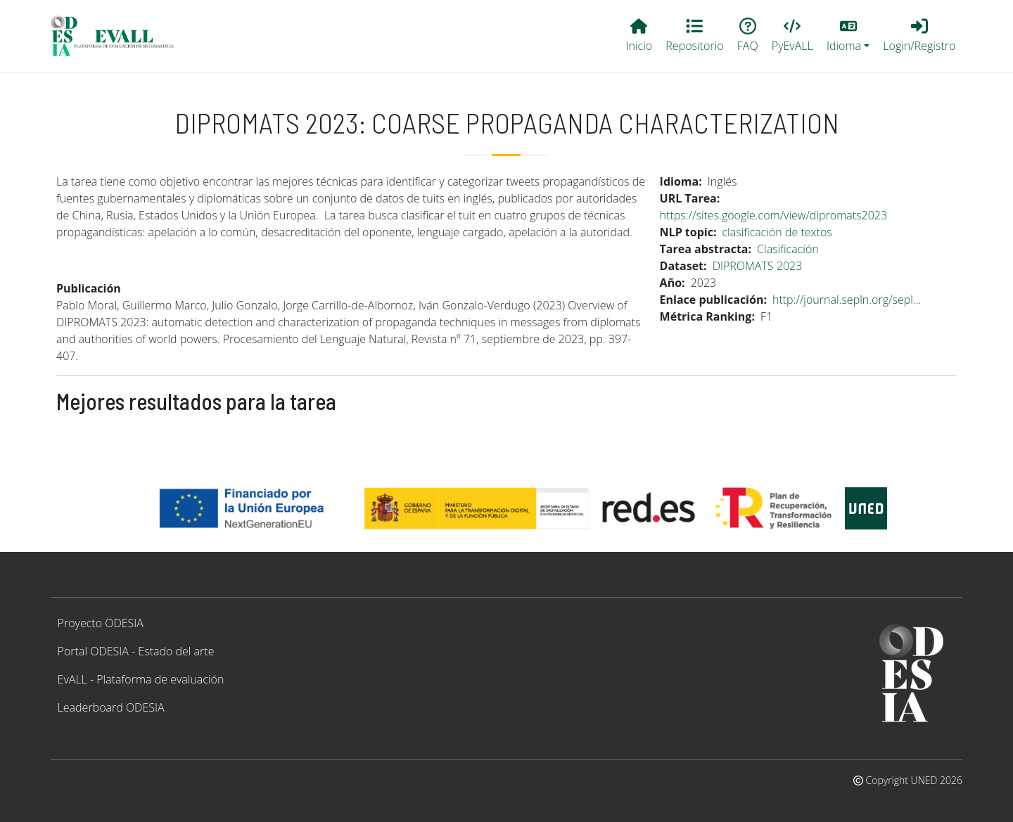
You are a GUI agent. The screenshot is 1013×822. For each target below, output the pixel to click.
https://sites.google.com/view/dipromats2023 (774, 215)
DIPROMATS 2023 (758, 266)
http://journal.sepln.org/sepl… (846, 299)
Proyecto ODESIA (101, 623)
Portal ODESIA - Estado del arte (136, 651)
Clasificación (788, 249)
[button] (848, 36)
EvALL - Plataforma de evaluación (141, 679)
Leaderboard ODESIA (111, 707)
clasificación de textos (777, 232)
